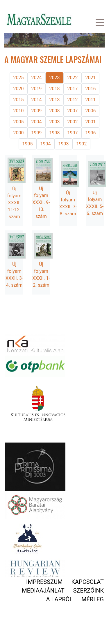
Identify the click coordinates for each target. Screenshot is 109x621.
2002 (72, 121)
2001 (90, 121)
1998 (54, 133)
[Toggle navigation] (100, 23)
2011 (90, 99)
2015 (18, 99)
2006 (90, 110)
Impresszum (44, 581)
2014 (36, 99)
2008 (54, 110)
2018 (54, 88)
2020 (18, 88)
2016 (90, 88)
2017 (72, 88)
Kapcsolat (87, 581)
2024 (36, 77)
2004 (36, 121)
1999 (36, 133)
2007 (72, 110)
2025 (18, 77)
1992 (81, 144)
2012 (72, 99)
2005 (18, 121)
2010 (18, 110)
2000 (18, 133)
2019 (36, 88)
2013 (54, 99)
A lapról (59, 599)
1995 (27, 144)
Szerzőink (88, 590)
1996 (90, 133)
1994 (45, 144)
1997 (72, 133)
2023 (54, 77)
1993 (63, 144)
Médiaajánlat (43, 590)
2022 (72, 77)
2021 (90, 77)
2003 (54, 121)
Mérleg (92, 599)
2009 (36, 110)
